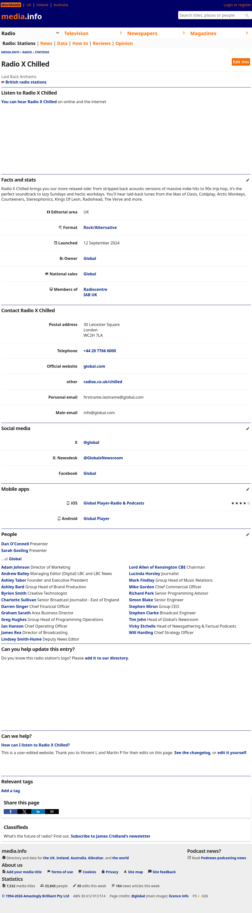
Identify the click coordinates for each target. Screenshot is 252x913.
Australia (61, 4)
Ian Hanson (12, 626)
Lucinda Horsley (144, 573)
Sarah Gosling (14, 550)
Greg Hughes (14, 619)
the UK (49, 858)
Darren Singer (14, 606)
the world (120, 858)
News (46, 43)
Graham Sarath (16, 613)
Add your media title (24, 872)
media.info (10, 52)
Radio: (9, 43)
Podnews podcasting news (223, 858)
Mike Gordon (141, 587)
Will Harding (141, 632)
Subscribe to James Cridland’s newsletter (110, 836)
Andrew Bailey (15, 573)
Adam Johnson (15, 567)
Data (62, 43)
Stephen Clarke (144, 613)
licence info (179, 896)
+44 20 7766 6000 (100, 350)
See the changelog (192, 752)
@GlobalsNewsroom (103, 458)
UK (28, 4)
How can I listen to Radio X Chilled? (35, 745)
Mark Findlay (141, 580)
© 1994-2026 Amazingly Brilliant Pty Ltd (35, 896)
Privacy (112, 872)
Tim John (137, 619)
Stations (26, 43)
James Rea (11, 632)
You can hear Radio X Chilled (29, 101)
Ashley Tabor (13, 580)
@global (91, 442)
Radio (27, 52)
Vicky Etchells (142, 626)
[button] (10, 811)
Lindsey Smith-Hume (21, 639)
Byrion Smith (14, 593)
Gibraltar (95, 858)
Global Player (97, 518)
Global (90, 258)
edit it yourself (232, 752)
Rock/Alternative (100, 227)
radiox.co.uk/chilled (103, 381)
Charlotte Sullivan (18, 600)
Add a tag (10, 790)
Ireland (42, 4)
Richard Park (141, 593)
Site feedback (164, 872)
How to (80, 43)
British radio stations (24, 82)
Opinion (124, 43)
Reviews (102, 43)
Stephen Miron (143, 606)
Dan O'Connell (15, 544)
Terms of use (62, 872)
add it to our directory (106, 658)
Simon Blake (141, 600)
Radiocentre (96, 289)
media (21, 16)
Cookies (89, 872)
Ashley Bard (12, 587)
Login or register (237, 4)
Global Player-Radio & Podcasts (114, 503)
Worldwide (10, 4)
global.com (94, 366)
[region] (126, 142)
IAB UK (90, 294)
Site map (135, 872)
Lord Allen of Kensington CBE (157, 567)
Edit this (241, 62)
